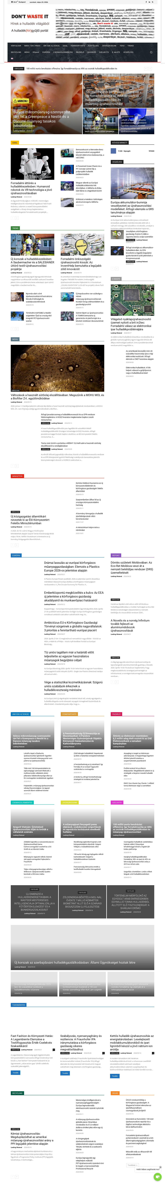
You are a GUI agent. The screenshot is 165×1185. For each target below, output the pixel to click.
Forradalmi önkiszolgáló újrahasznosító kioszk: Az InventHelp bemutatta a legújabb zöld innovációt (81, 264)
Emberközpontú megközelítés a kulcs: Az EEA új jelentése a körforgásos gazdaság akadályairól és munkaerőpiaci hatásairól (74, 596)
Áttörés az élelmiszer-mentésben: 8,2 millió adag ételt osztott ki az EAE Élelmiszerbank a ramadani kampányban (132, 740)
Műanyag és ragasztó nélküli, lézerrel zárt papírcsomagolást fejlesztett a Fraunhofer (38, 859)
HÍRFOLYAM (90, 88)
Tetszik (151, 151)
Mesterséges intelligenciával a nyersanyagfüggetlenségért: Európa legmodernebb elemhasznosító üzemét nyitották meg (90, 1105)
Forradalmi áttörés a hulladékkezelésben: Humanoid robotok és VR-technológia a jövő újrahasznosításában (31, 188)
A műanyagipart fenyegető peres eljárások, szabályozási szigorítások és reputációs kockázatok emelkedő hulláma (82, 828)
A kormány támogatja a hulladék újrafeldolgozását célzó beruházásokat (89, 516)
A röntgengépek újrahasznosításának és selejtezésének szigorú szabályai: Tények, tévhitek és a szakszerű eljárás (89, 1144)
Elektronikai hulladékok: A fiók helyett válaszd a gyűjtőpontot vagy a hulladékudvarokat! (138, 370)
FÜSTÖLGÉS (34, 889)
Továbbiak (132, 1165)
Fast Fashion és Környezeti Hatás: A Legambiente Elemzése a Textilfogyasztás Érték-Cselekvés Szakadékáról (32, 1041)
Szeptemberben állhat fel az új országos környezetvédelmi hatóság (88, 502)
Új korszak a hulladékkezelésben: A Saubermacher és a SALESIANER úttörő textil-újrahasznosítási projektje (32, 264)
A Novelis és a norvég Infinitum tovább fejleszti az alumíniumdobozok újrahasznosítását (130, 625)
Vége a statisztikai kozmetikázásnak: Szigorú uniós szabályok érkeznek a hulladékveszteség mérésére (73, 686)
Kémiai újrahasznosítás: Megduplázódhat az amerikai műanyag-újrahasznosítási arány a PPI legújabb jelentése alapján (32, 1138)
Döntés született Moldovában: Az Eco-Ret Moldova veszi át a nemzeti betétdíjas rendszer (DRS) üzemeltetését (132, 567)
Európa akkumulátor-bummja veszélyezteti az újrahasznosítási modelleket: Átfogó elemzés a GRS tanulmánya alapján (132, 207)
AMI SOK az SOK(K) (20, 108)
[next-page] (16, 218)
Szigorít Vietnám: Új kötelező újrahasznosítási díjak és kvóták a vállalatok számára (30, 829)
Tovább (15, 1073)
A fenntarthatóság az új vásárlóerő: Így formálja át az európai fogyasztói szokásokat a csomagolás (88, 766)
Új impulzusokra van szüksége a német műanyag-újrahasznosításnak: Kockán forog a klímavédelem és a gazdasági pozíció (90, 299)
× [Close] (160, 1167)
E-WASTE (114, 315)
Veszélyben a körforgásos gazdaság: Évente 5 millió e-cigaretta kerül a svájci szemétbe (139, 234)
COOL (13, 178)
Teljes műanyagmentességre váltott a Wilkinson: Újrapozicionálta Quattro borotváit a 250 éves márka (38, 871)
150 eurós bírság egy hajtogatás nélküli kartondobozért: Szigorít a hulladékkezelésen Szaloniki (88, 856)
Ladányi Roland (16, 197)
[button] (151, 52)
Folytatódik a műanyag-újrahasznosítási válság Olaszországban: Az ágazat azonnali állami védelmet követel (39, 788)
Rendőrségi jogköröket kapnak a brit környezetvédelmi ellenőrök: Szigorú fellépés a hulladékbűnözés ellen (87, 844)
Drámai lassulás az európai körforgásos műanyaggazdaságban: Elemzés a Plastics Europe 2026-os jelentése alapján (71, 566)
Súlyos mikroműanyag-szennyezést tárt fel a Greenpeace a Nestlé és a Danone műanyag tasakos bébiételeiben (76, 68)
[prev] (146, 68)
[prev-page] (12, 218)
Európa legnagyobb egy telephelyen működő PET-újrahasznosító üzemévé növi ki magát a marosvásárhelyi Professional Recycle (90, 1163)
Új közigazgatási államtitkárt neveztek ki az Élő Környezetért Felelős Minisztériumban (30, 520)
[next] (150, 68)
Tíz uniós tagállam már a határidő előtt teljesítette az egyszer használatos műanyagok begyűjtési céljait (69, 656)
